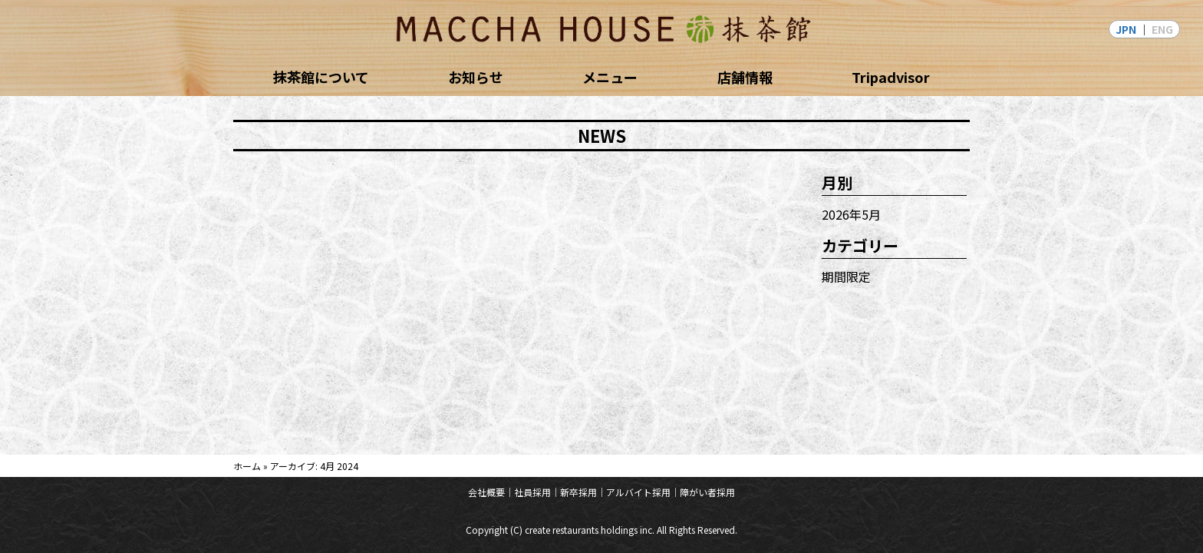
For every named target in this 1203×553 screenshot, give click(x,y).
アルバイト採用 (638, 491)
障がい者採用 (707, 491)
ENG (1162, 29)
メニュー (610, 77)
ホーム (247, 465)
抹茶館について (321, 77)
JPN (1126, 29)
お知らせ (475, 77)
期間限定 (846, 276)
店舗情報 (745, 77)
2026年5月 (851, 214)
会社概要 (486, 491)
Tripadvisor (891, 77)
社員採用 (532, 491)
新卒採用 (578, 491)
